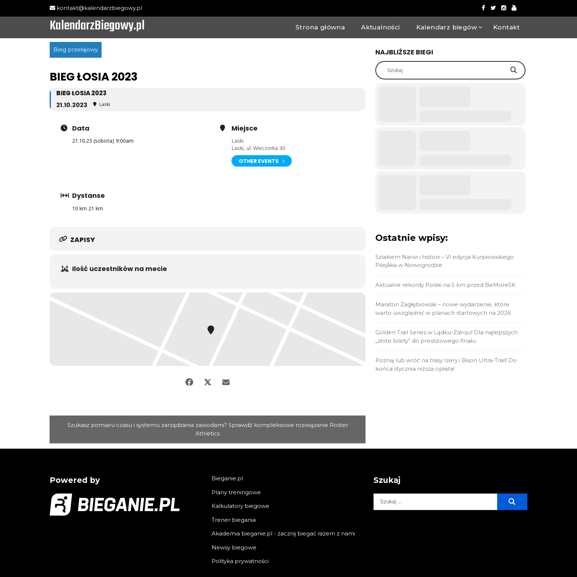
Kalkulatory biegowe (240, 505)
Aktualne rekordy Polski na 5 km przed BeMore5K (445, 284)
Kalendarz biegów (446, 27)
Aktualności (380, 27)
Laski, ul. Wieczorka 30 (258, 148)
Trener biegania (234, 519)
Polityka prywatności (240, 561)
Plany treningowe (236, 492)
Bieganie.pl (227, 478)
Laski (237, 140)
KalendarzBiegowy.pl (97, 26)
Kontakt (506, 27)
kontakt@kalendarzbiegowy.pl (96, 7)
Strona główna (320, 27)
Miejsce (244, 128)
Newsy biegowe (234, 547)
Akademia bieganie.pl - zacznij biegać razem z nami (283, 533)
